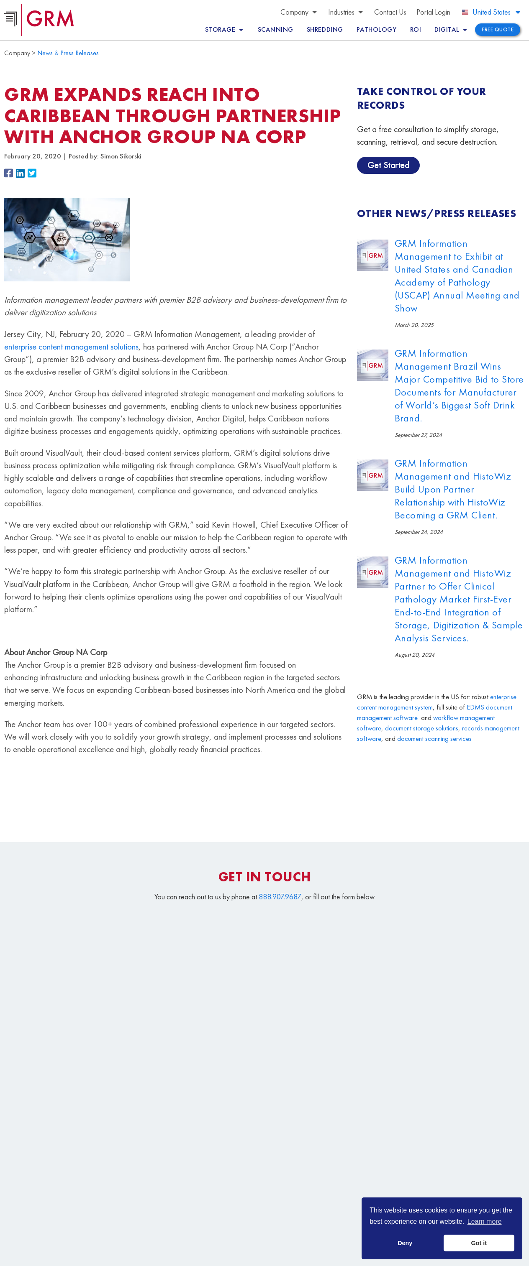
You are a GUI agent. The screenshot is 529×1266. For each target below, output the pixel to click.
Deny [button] (405, 1243)
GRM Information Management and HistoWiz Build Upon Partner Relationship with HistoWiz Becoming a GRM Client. (453, 489)
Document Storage (300, 1194)
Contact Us (287, 1213)
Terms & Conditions (204, 1255)
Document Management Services (444, 1174)
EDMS (475, 707)
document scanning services (434, 738)
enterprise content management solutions (71, 346)
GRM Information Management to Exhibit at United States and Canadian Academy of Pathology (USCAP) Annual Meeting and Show (457, 275)
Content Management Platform (320, 1174)
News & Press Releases (68, 52)
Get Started (388, 165)
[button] (10, 173)
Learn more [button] (484, 1221)
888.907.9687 (280, 896)
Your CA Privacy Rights (295, 1255)
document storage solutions (421, 728)
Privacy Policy (247, 1255)
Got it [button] (479, 1243)
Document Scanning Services (397, 1194)
